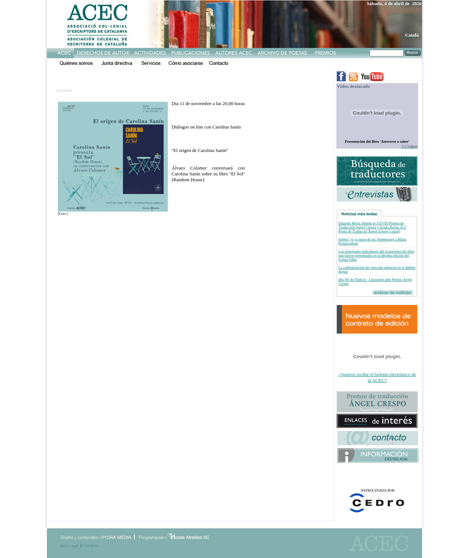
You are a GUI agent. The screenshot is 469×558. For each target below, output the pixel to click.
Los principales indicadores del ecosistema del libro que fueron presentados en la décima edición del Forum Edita (376, 255)
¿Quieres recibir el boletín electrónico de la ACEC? (377, 377)
